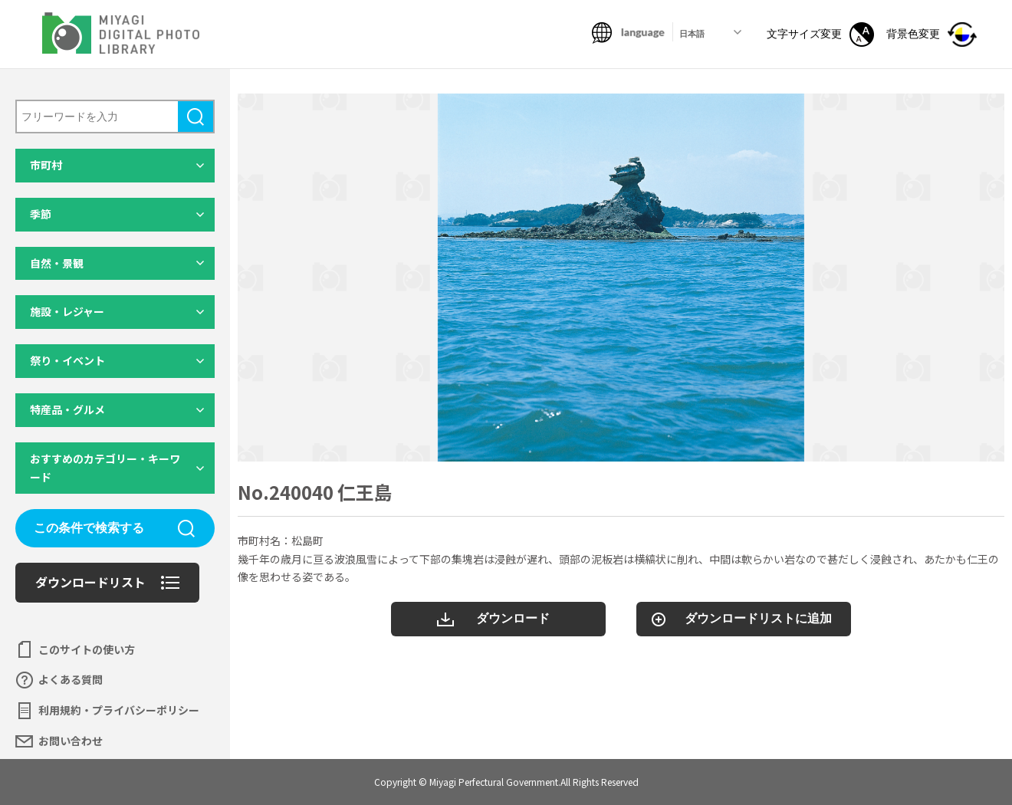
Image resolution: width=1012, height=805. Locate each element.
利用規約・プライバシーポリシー (118, 710)
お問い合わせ (70, 740)
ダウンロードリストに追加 (758, 618)
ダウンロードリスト (90, 582)
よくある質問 (70, 679)
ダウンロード (513, 618)
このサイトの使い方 (86, 649)
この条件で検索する (89, 527)
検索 (195, 116)
